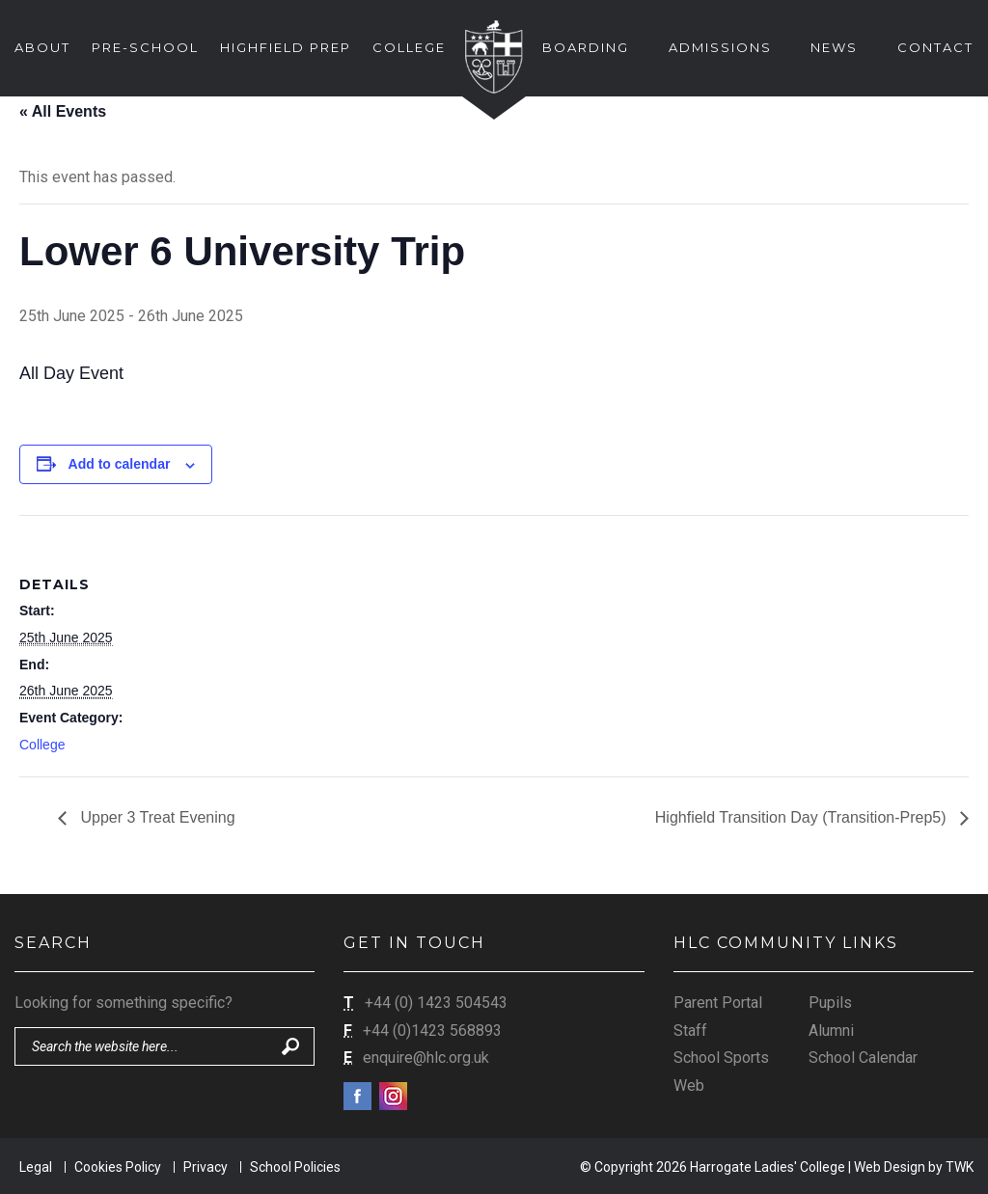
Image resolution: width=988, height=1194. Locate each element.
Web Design (889, 1167)
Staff (690, 1030)
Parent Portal (717, 1002)
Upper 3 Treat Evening (155, 817)
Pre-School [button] (145, 47)
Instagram (393, 1096)
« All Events (62, 111)
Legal (35, 1167)
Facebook (357, 1096)
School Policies (295, 1167)
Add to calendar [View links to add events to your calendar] (120, 464)
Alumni (831, 1030)
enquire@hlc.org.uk (426, 1057)
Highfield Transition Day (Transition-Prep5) (802, 817)
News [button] (834, 47)
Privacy (205, 1167)
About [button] (42, 47)
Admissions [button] (720, 47)
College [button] (409, 47)
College (42, 744)
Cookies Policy (117, 1167)
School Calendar (863, 1057)
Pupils (830, 1002)
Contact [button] (935, 47)
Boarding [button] (585, 47)
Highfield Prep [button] (285, 47)
